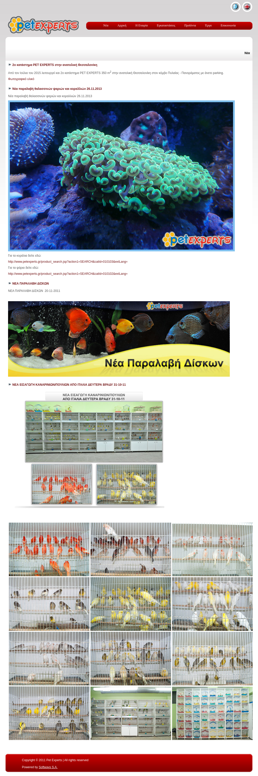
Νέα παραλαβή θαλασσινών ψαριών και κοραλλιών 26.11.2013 (57, 89)
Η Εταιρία (142, 25)
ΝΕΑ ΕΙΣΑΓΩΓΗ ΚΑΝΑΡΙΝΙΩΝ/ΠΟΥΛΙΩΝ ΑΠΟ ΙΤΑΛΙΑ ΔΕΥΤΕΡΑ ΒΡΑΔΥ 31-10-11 (69, 384)
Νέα (105, 25)
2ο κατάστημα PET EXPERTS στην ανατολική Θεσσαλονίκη (54, 65)
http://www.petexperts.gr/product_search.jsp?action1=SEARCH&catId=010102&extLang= (68, 274)
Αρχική (121, 25)
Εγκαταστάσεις (166, 25)
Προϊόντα (190, 25)
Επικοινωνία (228, 25)
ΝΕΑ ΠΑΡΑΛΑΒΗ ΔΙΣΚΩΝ (30, 283)
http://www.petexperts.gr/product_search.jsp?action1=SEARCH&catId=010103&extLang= (68, 261)
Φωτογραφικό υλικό (21, 79)
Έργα (208, 25)
